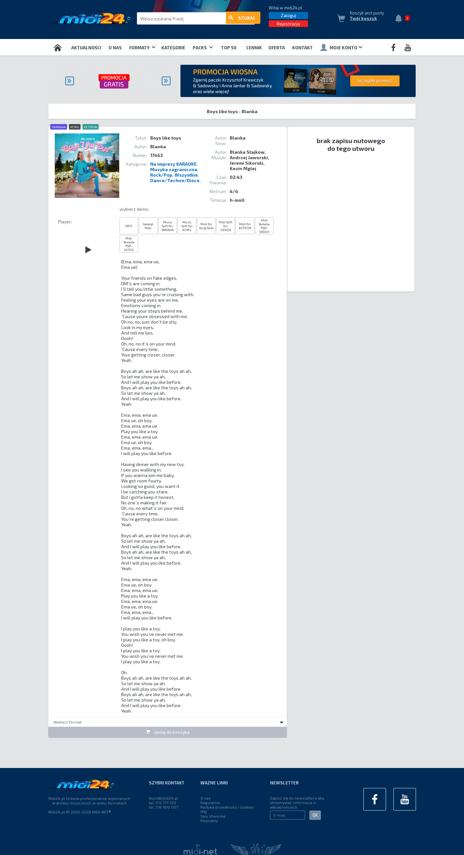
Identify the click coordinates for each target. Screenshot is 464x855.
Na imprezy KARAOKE (173, 164)
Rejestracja (288, 23)
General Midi (148, 226)
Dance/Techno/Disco (174, 180)
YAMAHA (59, 127)
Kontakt (302, 47)
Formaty (142, 47)
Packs (203, 47)
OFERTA (276, 47)
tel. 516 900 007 (163, 807)
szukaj (242, 18)
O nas (115, 47)
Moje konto (341, 47)
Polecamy (209, 820)
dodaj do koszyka (167, 731)
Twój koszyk (363, 18)
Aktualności (86, 47)
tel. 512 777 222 (162, 802)
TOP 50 (229, 47)
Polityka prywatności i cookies (227, 807)
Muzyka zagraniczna (173, 169)
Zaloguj (288, 15)
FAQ (203, 811)
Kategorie (173, 47)
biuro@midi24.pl (163, 798)
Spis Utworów (213, 816)
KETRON (90, 127)
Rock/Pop (161, 175)
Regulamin (210, 802)
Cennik (254, 47)
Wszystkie (186, 175)
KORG (74, 127)
